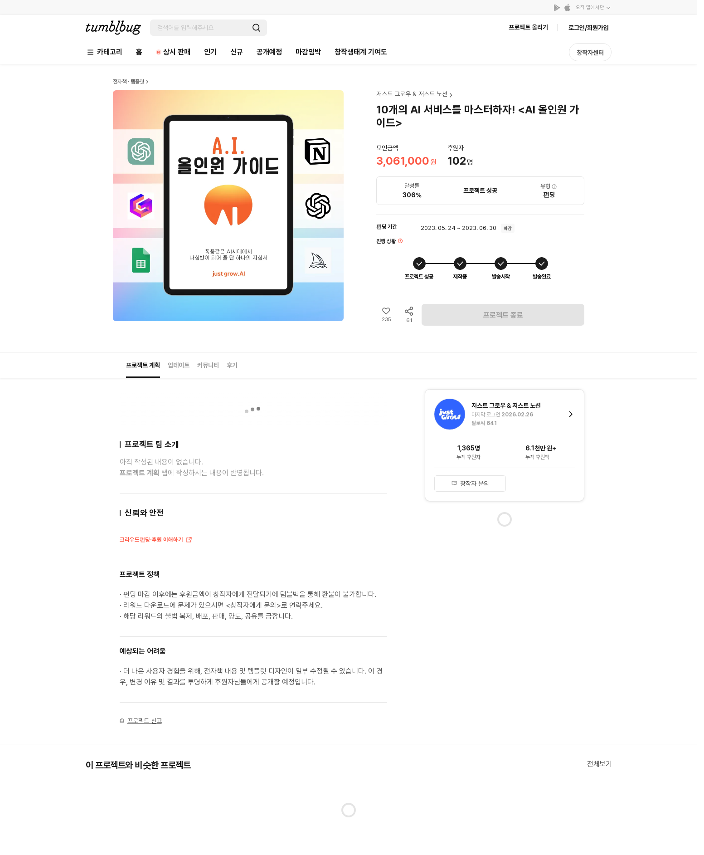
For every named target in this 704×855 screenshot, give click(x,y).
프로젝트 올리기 (528, 27)
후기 (232, 365)
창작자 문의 (470, 483)
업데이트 (178, 365)
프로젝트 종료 (503, 315)
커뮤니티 (208, 365)
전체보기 (599, 764)
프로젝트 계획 (143, 365)
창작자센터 (590, 52)
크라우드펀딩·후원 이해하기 (156, 540)
